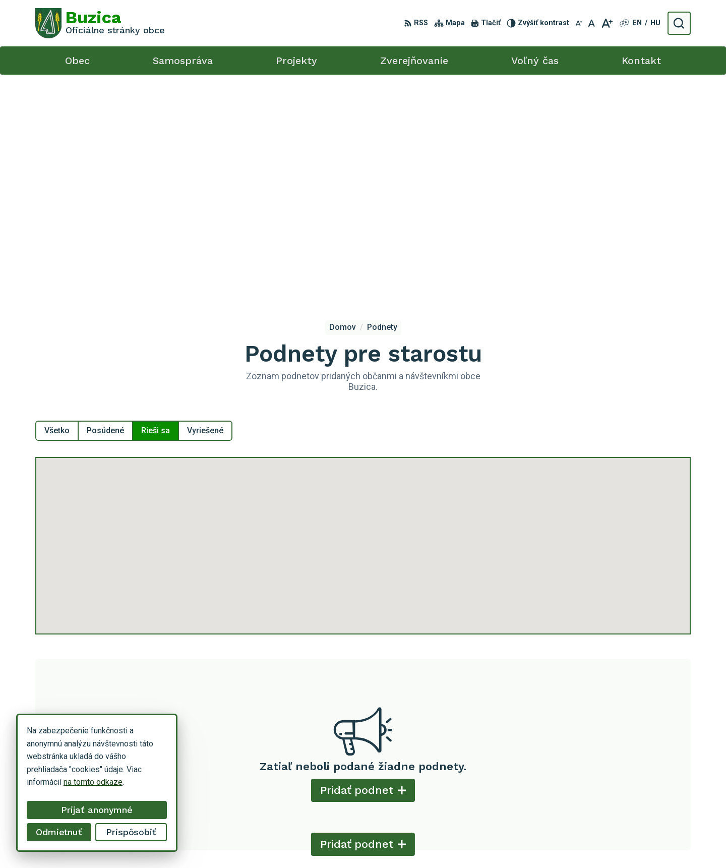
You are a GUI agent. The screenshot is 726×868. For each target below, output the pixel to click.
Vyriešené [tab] (205, 209)
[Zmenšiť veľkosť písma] (578, 23)
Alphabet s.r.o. (426, 841)
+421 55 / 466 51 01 (604, 784)
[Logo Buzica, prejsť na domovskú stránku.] (100, 23)
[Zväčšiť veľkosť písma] (607, 23)
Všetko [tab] (57, 209)
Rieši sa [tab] (155, 209)
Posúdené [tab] (105, 209)
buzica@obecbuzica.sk (608, 795)
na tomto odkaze (93, 782)
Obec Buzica (540, 841)
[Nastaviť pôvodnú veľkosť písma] (591, 23)
